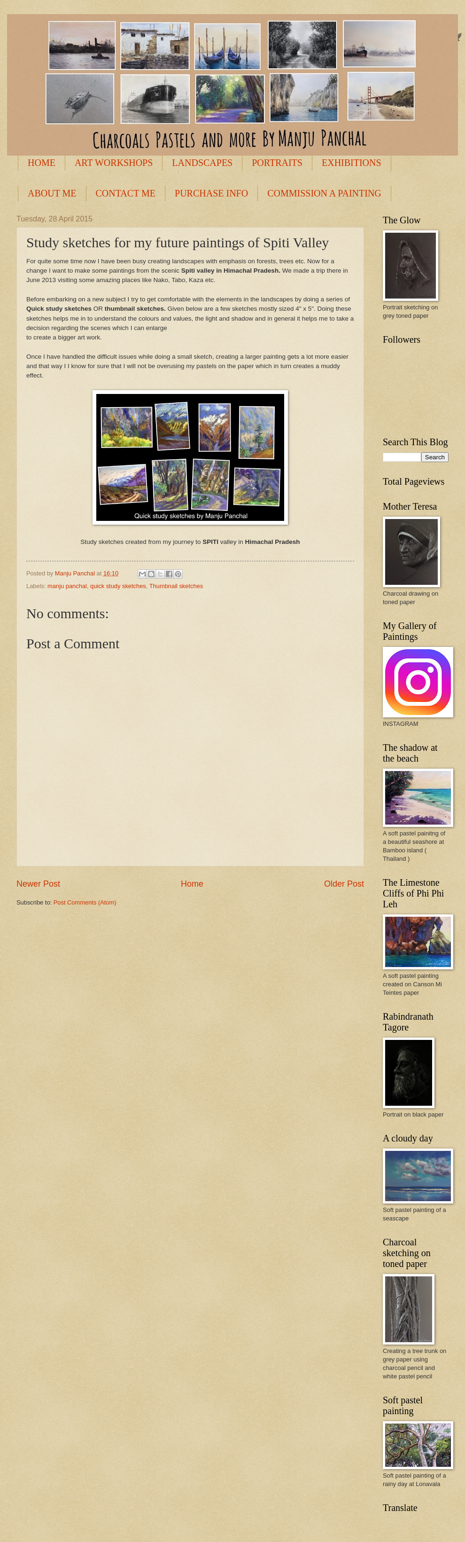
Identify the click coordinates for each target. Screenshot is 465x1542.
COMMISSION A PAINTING (324, 193)
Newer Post (38, 884)
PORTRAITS (277, 162)
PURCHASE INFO (211, 193)
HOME (41, 162)
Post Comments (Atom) (85, 902)
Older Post (344, 884)
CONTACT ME (125, 193)
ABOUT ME (52, 193)
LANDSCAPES (202, 162)
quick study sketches (118, 586)
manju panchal (67, 586)
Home (192, 884)
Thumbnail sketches (176, 586)
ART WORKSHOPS (114, 162)
